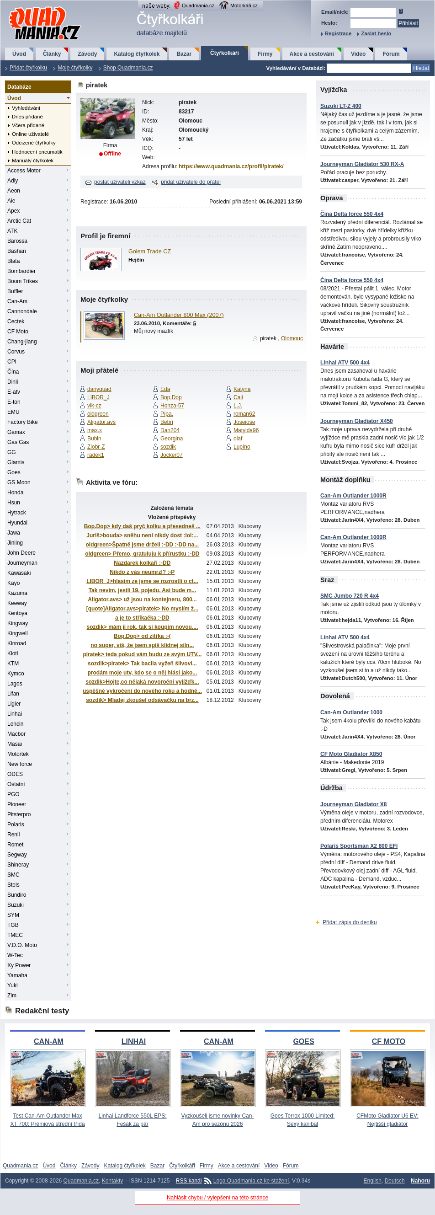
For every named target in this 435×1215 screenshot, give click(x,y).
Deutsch (395, 1181)
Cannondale (22, 311)
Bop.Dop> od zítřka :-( (142, 636)
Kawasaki (19, 573)
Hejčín (136, 259)
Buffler (15, 291)
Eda (165, 389)
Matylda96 (246, 430)
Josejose (244, 422)
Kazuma (17, 593)
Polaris (15, 824)
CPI (11, 362)
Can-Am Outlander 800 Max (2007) (179, 315)
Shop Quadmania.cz (128, 67)
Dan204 (170, 430)
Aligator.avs (101, 422)
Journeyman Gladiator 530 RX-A (362, 164)
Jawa (13, 533)
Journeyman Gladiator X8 (353, 804)
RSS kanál (189, 1181)
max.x (94, 430)
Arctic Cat (19, 221)
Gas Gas (18, 442)
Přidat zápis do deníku (350, 922)
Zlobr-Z (96, 447)
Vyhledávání (26, 108)
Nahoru (420, 1181)
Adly (12, 180)
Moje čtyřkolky (75, 67)
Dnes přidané (27, 116)
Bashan (16, 251)
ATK (12, 231)
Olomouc (292, 338)
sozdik (168, 447)
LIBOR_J (98, 397)
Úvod (19, 54)
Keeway (17, 603)
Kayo (13, 583)
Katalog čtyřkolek (136, 54)
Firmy (265, 54)
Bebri (166, 422)
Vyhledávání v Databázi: (295, 68)
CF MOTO (388, 1041)
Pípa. (166, 414)
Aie (11, 201)
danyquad (99, 389)
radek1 (95, 455)
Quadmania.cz (198, 5)
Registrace (338, 33)
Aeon (13, 190)
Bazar (183, 54)
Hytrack (16, 512)
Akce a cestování (312, 54)
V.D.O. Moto (22, 945)
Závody (87, 54)
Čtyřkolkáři (224, 53)
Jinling (15, 543)
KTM (13, 663)
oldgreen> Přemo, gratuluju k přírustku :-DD (142, 554)
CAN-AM (49, 1041)
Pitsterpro (19, 814)
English (373, 1181)
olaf (237, 438)
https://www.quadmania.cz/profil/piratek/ (231, 166)
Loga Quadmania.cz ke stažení (251, 1181)
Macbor (16, 734)
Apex (13, 211)
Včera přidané (28, 125)
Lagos (14, 683)
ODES (15, 774)
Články (52, 54)
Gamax (16, 432)
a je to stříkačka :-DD (142, 618)
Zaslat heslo (376, 33)
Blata (13, 261)
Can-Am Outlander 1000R (353, 495)
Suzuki (15, 905)
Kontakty (112, 1181)
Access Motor (24, 170)
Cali (238, 397)
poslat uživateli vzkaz (120, 182)
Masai (14, 744)
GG (11, 452)
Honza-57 (172, 405)
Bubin (94, 438)
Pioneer (16, 804)
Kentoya (17, 613)
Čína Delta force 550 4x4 (351, 214)
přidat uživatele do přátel (191, 182)
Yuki (12, 985)
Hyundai (17, 522)
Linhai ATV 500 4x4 (345, 362)
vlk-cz (94, 405)
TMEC (15, 935)
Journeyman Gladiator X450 (356, 421)
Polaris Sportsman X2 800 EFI (359, 846)
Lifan (13, 693)
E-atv (13, 392)
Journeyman (22, 563)
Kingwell (17, 633)
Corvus (16, 351)
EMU (13, 412)
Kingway (17, 623)
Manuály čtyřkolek (32, 160)
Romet (15, 844)
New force (19, 764)
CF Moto (17, 331)
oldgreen (98, 414)
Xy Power (19, 965)
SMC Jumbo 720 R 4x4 (349, 596)
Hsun (13, 502)
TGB (13, 925)
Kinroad (16, 643)
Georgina (171, 438)
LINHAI (134, 1041)
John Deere (21, 553)
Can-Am (17, 301)
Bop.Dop (171, 397)
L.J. (237, 405)
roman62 (244, 414)
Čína (13, 372)
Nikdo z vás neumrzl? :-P (142, 572)
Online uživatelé (30, 134)
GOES (303, 1041)
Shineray (18, 865)
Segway (17, 854)
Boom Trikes (22, 281)
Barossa (17, 241)
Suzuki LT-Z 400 (340, 106)
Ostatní (16, 784)
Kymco (15, 673)
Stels (13, 885)
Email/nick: (335, 12)
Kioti (12, 653)
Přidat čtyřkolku (28, 67)
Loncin (15, 724)
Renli (13, 834)
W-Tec (15, 955)
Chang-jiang (22, 341)
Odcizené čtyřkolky (34, 142)
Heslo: (329, 23)
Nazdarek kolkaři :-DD (142, 563)
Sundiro (16, 895)
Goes (14, 472)
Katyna (241, 389)
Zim (11, 995)
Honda (15, 492)
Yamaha (17, 975)
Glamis (15, 462)
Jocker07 (171, 455)
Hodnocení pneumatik (37, 152)
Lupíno (241, 447)
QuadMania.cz (33, 7)
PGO (13, 794)
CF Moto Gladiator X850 (351, 754)
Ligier (14, 704)
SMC (13, 875)
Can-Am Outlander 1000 (351, 712)
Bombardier (21, 271)
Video (358, 54)
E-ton (14, 402)
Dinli (12, 382)
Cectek (15, 321)
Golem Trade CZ (149, 251)
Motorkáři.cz (244, 5)
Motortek (18, 754)
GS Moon (19, 482)
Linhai (14, 714)
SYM (13, 915)
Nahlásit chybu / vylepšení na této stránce (217, 1197)
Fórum (390, 54)
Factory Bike (22, 422)
